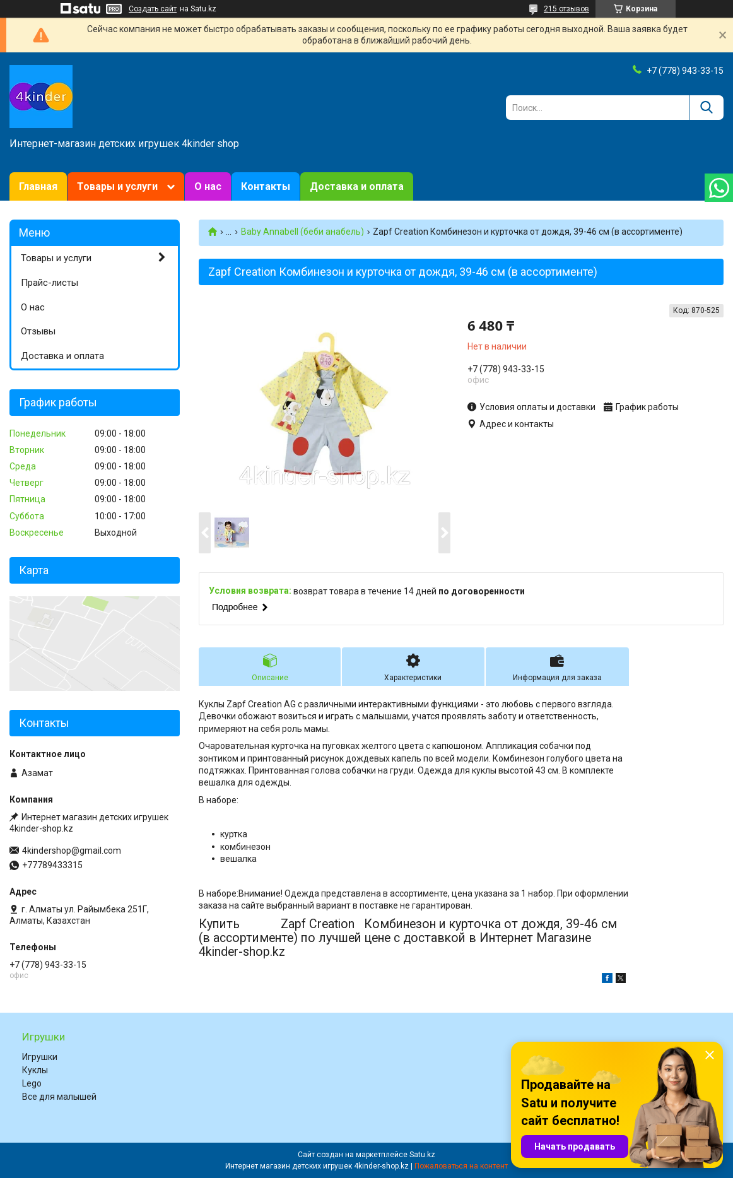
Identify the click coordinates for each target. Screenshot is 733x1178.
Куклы (35, 1070)
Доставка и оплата (357, 186)
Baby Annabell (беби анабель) (302, 231)
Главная (38, 186)
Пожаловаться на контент (461, 1166)
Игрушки (39, 1057)
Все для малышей (59, 1097)
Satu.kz (422, 1154)
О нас (207, 186)
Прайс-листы (49, 282)
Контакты (265, 186)
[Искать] (706, 107)
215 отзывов (566, 8)
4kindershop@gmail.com (71, 850)
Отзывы (38, 331)
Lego (32, 1083)
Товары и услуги (117, 186)
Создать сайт (153, 8)
